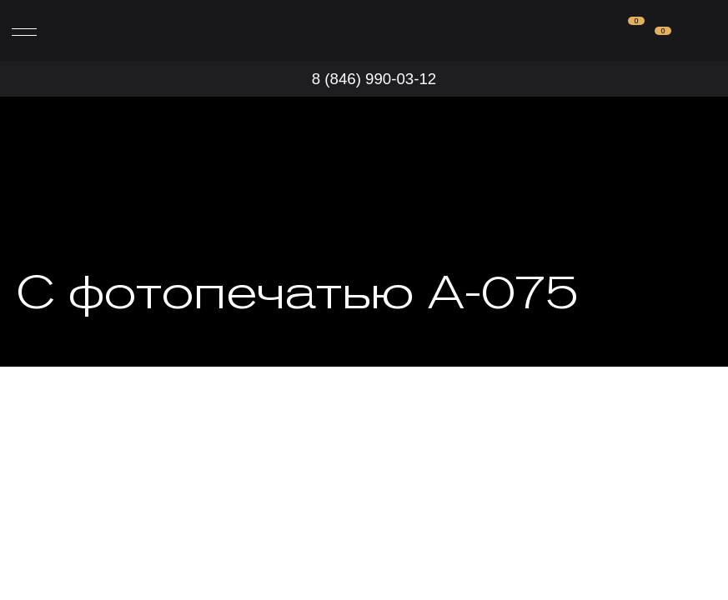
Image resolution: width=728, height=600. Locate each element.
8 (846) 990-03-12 (374, 79)
